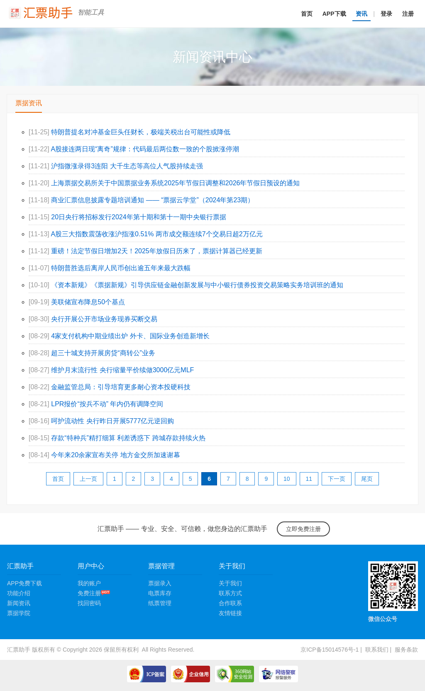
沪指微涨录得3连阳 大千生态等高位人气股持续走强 (127, 166)
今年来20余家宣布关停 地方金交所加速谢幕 (115, 454)
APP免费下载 (24, 583)
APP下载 (334, 13)
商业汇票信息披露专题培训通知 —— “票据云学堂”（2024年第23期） (152, 200)
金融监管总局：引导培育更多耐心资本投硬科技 (121, 386)
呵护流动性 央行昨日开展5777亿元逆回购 (112, 420)
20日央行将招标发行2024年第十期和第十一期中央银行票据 (138, 217)
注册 (408, 13)
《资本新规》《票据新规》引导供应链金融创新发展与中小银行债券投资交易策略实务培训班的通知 (197, 285)
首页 (307, 13)
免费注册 (94, 593)
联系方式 (230, 593)
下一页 (336, 478)
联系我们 (376, 649)
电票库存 (159, 593)
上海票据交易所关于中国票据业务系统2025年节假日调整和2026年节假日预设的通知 (175, 183)
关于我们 (230, 583)
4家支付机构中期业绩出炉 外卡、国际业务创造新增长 (130, 335)
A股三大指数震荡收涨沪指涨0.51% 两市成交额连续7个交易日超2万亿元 (156, 234)
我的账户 (89, 583)
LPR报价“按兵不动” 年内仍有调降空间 (107, 403)
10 (286, 478)
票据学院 (18, 613)
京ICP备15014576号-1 (329, 649)
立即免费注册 (303, 529)
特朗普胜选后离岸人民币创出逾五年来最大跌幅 (121, 268)
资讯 (361, 13)
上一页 (88, 478)
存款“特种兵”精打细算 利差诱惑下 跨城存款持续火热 (128, 437)
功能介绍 (18, 593)
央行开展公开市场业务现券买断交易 (104, 318)
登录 (386, 13)
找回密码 (89, 603)
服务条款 (406, 649)
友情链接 (230, 613)
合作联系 (230, 603)
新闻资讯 (18, 603)
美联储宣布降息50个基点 (88, 301)
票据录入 (159, 583)
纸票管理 (159, 603)
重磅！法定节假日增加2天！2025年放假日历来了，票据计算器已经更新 (156, 251)
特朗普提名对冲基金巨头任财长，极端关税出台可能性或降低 (140, 132)
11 (309, 478)
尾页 (367, 478)
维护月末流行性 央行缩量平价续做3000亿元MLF (122, 369)
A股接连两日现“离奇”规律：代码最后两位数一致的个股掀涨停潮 (145, 149)
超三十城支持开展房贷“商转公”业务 (103, 352)
